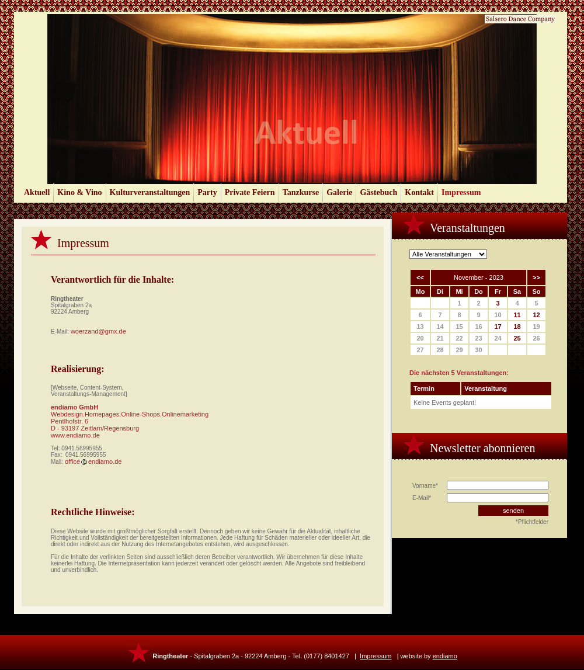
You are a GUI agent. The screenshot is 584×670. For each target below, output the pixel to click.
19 (536, 326)
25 (516, 338)
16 (478, 326)
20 (419, 338)
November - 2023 (478, 277)
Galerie (339, 192)
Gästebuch (378, 192)
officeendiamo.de (93, 461)
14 (439, 326)
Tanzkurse (301, 192)
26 (536, 338)
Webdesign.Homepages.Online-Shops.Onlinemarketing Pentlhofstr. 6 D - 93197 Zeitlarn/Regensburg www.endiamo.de (129, 425)
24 (497, 338)
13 (419, 326)
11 (516, 314)
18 (516, 326)
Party (207, 192)
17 (497, 326)
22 (459, 338)
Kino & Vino (79, 192)
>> (536, 277)
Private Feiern (250, 192)
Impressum (461, 192)
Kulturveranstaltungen (150, 192)
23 (478, 338)
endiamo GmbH (74, 407)
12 (536, 314)
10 (497, 314)
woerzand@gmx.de (98, 331)
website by (429, 655)
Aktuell (37, 192)
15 (459, 326)
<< (420, 277)
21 (439, 338)
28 (439, 349)
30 (478, 349)
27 (419, 349)
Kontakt (419, 192)
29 (459, 349)
